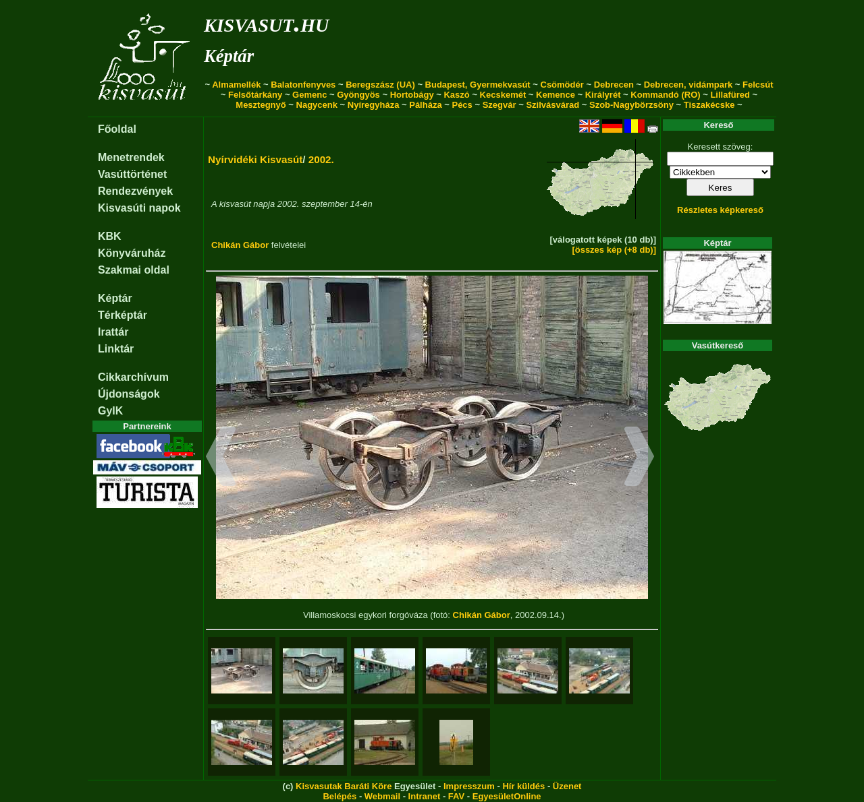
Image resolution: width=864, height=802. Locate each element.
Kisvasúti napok (139, 208)
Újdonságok (129, 394)
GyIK (110, 411)
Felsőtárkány (255, 95)
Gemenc (309, 95)
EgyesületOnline (507, 796)
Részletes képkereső (720, 210)
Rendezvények (135, 191)
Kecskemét (503, 95)
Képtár (229, 56)
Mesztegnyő (261, 105)
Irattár (113, 332)
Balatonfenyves (303, 85)
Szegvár (499, 105)
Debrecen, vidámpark (688, 85)
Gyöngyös (358, 95)
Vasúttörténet (132, 174)
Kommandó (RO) (665, 95)
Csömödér (562, 85)
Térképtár (122, 315)
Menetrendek (131, 157)
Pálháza (425, 105)
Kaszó (456, 95)
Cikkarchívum (133, 377)
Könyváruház (131, 253)
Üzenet (567, 786)
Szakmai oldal (133, 270)
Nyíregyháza (374, 105)
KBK (110, 236)
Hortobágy (412, 95)
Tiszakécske (709, 105)
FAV (456, 796)
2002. (321, 159)
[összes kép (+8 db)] (614, 250)
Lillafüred (730, 95)
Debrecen (614, 85)
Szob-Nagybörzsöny (631, 105)
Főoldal (117, 129)
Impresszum (469, 786)
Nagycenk (317, 105)
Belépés (339, 796)
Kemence (555, 95)
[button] (221, 458)
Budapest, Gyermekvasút (478, 85)
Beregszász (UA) (380, 85)
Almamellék (236, 85)
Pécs (462, 105)
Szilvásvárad (552, 105)
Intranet (424, 796)
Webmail (382, 796)
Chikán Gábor (240, 245)
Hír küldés (523, 786)
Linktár (116, 348)
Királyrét (603, 95)
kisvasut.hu (266, 22)
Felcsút (758, 85)
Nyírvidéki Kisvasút (255, 159)
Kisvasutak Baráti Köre (344, 786)
